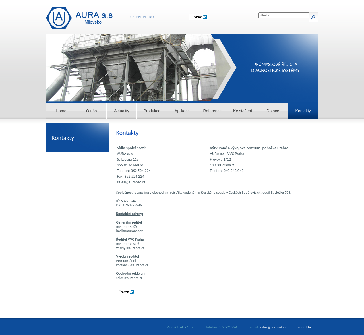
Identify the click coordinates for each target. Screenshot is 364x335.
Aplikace (182, 111)
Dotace (272, 111)
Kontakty (303, 111)
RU (151, 17)
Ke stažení (242, 111)
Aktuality (121, 111)
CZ (132, 17)
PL (145, 17)
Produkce (152, 111)
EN (138, 17)
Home (61, 111)
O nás (91, 111)
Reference (212, 111)
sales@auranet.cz (273, 327)
